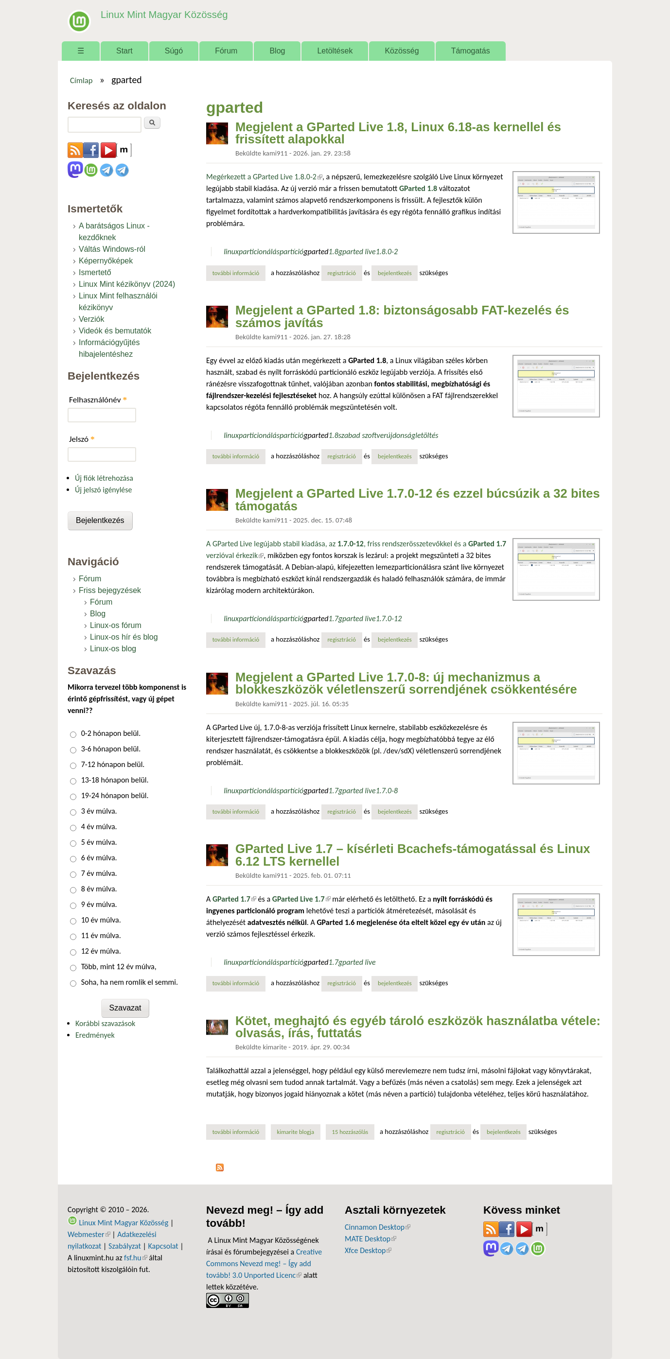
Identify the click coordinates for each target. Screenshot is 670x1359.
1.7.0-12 (389, 618)
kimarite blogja (296, 1131)
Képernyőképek (106, 261)
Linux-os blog (113, 649)
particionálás (259, 251)
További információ (238, 273)
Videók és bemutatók (115, 331)
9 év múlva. (99, 904)
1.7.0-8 (387, 790)
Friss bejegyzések (110, 590)
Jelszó (82, 439)
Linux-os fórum (115, 625)
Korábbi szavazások (105, 1023)
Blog (277, 51)
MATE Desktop (370, 1238)
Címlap (81, 80)
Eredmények (95, 1035)
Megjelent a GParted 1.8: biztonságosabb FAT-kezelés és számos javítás (402, 316)
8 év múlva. (99, 888)
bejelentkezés (395, 273)
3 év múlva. (99, 811)
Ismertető (95, 272)
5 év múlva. (99, 842)
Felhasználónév (98, 400)
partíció (291, 251)
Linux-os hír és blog (124, 637)
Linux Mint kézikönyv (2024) (127, 284)
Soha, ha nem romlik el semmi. (129, 982)
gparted (315, 251)
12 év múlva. (101, 951)
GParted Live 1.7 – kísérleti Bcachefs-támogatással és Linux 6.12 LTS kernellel (412, 855)
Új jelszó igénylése (103, 489)
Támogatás (470, 51)
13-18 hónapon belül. (115, 779)
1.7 (333, 618)
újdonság (401, 435)
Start (124, 51)
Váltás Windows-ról (112, 249)
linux (231, 251)
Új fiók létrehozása (104, 478)
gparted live (357, 251)
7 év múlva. (99, 873)
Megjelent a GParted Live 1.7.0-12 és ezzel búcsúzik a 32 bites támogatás (417, 500)
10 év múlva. (101, 919)
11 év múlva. (101, 935)
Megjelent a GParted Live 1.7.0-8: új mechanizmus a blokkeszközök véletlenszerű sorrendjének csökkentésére (406, 683)
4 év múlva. (99, 826)
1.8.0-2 (387, 251)
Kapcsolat (163, 1246)
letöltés (426, 435)
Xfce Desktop (368, 1250)
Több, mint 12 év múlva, (119, 966)
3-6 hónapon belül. (111, 748)
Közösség (402, 51)
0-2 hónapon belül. (111, 733)
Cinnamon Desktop (377, 1227)
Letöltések (335, 51)
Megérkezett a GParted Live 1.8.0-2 (264, 176)
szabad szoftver (362, 435)
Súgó (174, 51)
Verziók (91, 319)
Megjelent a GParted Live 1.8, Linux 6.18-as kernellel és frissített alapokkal (398, 133)
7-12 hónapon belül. (113, 764)
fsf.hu (135, 1257)
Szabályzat (124, 1246)
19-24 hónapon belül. (115, 795)
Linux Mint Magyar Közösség (160, 14)
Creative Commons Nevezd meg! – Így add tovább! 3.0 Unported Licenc (264, 1263)
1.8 (333, 251)
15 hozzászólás (350, 1131)
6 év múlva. (99, 857)
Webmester (89, 1234)
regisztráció (341, 273)
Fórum (226, 51)
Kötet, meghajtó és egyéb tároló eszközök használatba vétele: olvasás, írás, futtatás (417, 1027)
